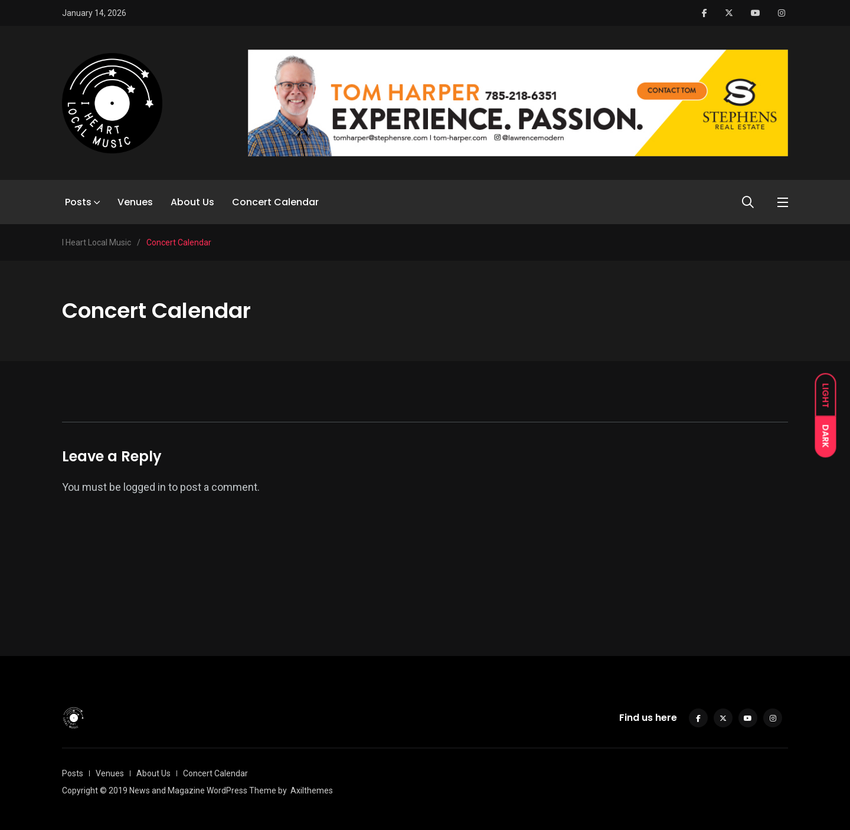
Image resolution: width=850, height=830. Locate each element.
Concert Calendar (275, 202)
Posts (78, 202)
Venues (135, 202)
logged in (144, 487)
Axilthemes (311, 790)
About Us (192, 202)
